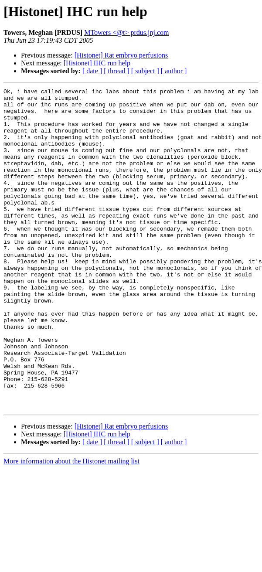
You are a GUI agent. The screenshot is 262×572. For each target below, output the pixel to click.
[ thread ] (116, 71)
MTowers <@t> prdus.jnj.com (126, 32)
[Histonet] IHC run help (97, 63)
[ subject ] (145, 71)
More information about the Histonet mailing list (71, 525)
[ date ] (92, 71)
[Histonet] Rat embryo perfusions (121, 55)
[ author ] (174, 71)
